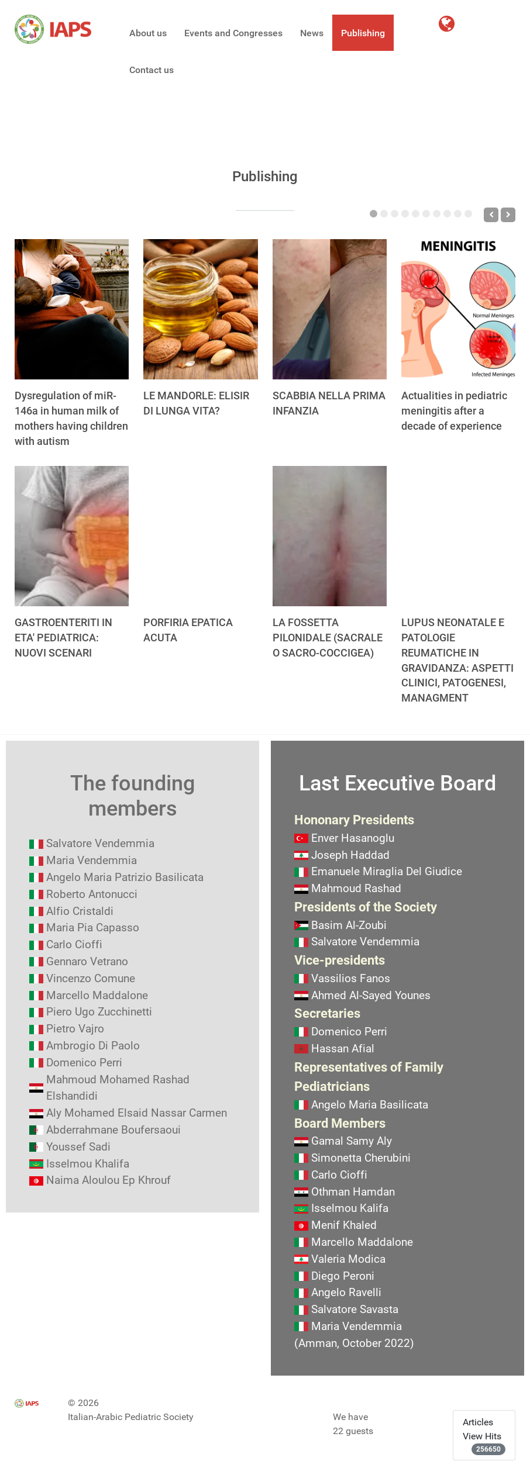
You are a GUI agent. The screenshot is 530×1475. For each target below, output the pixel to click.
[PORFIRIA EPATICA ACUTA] (200, 536)
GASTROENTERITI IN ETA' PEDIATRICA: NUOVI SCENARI (63, 637)
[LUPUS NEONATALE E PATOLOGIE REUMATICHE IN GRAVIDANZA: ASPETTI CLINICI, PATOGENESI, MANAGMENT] (458, 536)
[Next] (508, 215)
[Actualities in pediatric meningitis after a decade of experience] (458, 309)
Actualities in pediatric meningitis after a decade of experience (454, 410)
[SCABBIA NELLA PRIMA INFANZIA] (330, 309)
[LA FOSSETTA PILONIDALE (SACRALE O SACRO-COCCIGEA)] (330, 536)
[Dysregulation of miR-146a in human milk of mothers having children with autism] (72, 309)
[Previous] (491, 215)
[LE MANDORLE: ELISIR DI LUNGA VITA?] (200, 309)
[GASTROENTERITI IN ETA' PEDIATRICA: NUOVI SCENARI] (72, 536)
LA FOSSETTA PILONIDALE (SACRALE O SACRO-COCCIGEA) (328, 637)
